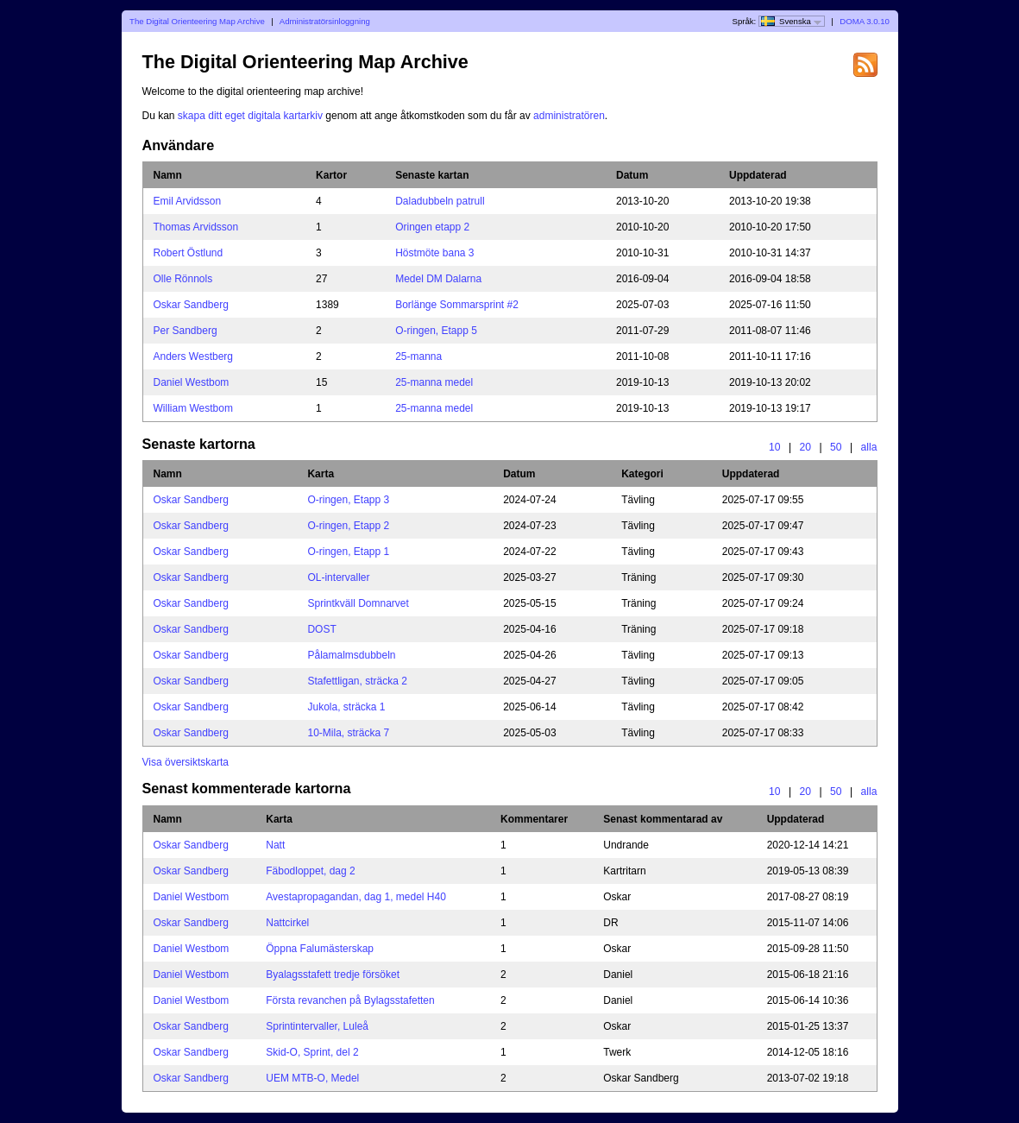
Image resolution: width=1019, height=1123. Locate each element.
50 (836, 447)
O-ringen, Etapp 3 (348, 500)
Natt (275, 845)
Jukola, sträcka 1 (346, 707)
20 (806, 447)
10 (775, 447)
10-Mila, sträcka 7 (348, 733)
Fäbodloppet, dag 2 (310, 871)
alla (869, 447)
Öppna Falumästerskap (320, 949)
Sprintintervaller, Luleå (317, 1026)
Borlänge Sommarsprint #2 (457, 305)
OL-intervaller (338, 577)
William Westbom (193, 408)
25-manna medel (434, 382)
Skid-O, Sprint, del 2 (312, 1052)
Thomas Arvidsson (196, 227)
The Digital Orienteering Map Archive (197, 21)
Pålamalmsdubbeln (351, 655)
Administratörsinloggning (325, 21)
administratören (569, 116)
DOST (321, 629)
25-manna (418, 356)
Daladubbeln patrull (439, 201)
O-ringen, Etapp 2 (348, 526)
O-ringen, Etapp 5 (436, 331)
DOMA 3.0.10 (865, 21)
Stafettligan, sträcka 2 (356, 681)
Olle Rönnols (183, 279)
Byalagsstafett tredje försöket (332, 974)
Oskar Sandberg (191, 305)
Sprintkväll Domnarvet (357, 603)
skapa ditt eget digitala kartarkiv (250, 116)
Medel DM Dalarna (438, 279)
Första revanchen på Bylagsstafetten (350, 1000)
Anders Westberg (194, 356)
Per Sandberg (185, 331)
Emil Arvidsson (188, 201)
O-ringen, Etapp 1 (348, 552)
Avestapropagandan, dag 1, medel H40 (356, 897)
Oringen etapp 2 (432, 227)
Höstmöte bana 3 (434, 253)
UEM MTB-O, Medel (312, 1078)
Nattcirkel (287, 923)
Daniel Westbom (192, 382)
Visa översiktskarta (185, 762)
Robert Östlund (188, 253)
